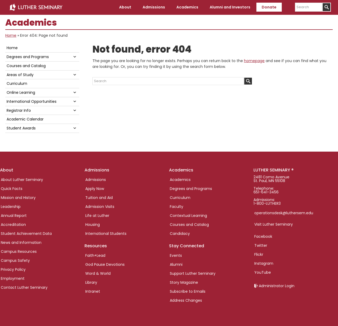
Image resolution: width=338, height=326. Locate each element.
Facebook (263, 236)
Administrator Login (276, 285)
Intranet (92, 291)
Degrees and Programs (28, 56)
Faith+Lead (95, 255)
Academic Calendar (25, 119)
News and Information (21, 242)
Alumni (176, 264)
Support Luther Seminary (192, 273)
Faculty (176, 206)
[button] (74, 57)
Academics (180, 179)
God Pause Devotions (105, 264)
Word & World (98, 273)
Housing (92, 224)
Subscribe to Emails (187, 291)
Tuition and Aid (99, 197)
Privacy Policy (13, 269)
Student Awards (21, 128)
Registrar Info (19, 110)
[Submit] (326, 7)
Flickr (258, 254)
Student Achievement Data (26, 233)
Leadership (11, 206)
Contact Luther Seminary (24, 287)
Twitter (260, 245)
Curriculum (17, 83)
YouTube (262, 272)
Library (91, 282)
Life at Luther (97, 215)
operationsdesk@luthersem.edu (283, 213)
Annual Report (14, 215)
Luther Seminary (36, 7)
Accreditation (13, 224)
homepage (254, 60)
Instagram (263, 263)
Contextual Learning (188, 215)
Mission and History (18, 197)
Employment (13, 278)
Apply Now (94, 188)
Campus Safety (15, 260)
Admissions (95, 179)
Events (176, 255)
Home (10, 35)
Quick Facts (11, 188)
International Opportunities (32, 101)
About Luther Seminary (22, 179)
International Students (105, 233)
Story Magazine (184, 282)
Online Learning (21, 92)
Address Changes (186, 300)
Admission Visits (99, 206)
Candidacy (180, 233)
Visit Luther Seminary (273, 224)
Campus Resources (19, 251)
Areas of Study (20, 74)
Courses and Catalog (26, 65)
